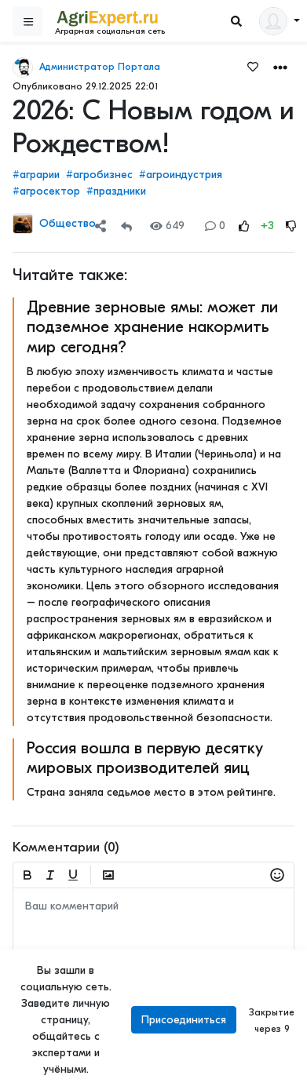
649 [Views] (167, 225)
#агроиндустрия (180, 174)
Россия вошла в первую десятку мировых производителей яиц (145, 757)
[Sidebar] (27, 21)
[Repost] (126, 225)
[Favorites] (252, 66)
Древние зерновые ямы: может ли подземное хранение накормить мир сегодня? (152, 326)
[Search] (236, 21)
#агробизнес (99, 174)
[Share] (100, 225)
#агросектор (46, 191)
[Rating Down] (291, 225)
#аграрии (36, 174)
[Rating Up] (244, 225)
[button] (280, 66)
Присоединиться (183, 1019)
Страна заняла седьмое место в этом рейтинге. (151, 792)
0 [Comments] (215, 225)
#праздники (116, 191)
